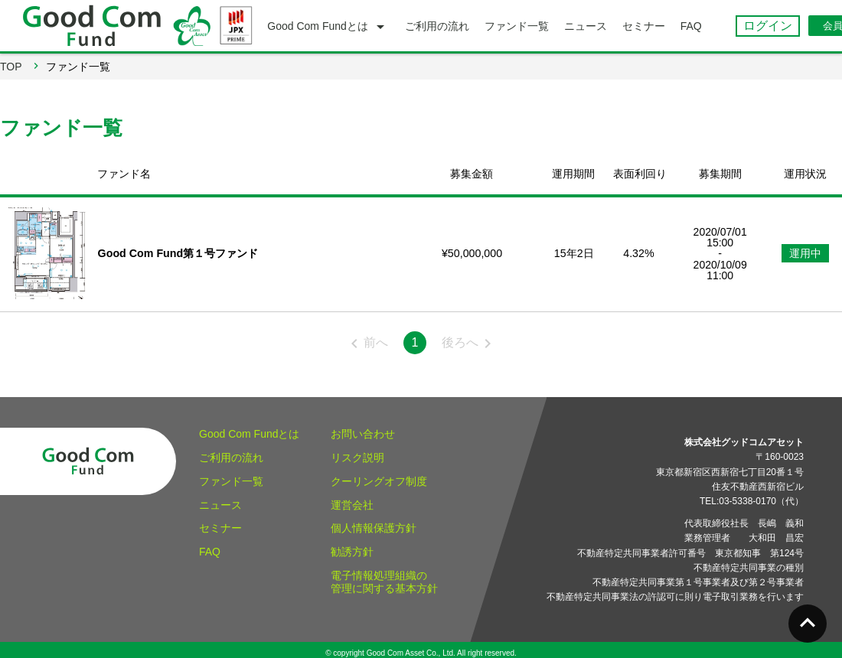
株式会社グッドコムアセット (744, 435)
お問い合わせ (363, 427)
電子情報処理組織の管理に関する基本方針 (384, 575)
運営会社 (352, 497)
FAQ (209, 545)
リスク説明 (357, 451)
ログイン (767, 25)
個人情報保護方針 (373, 521)
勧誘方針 (352, 545)
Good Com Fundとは (249, 427)
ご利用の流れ (231, 451)
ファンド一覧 (231, 474)
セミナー (220, 521)
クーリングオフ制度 (379, 474)
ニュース (220, 497)
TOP (11, 66)
